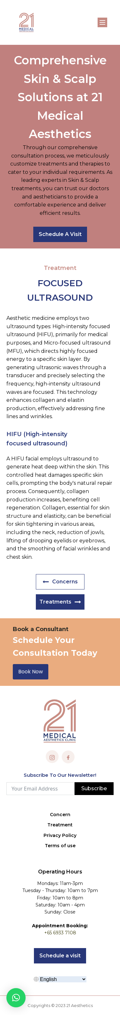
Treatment (60, 825)
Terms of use (60, 846)
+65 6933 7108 (60, 933)
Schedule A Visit (60, 234)
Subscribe (94, 788)
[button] (16, 997)
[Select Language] (62, 979)
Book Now (30, 671)
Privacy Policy (60, 835)
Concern (60, 814)
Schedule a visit (60, 956)
